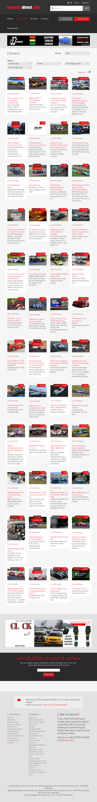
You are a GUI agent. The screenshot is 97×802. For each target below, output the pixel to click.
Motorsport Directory (37, 761)
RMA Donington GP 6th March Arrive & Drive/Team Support (80, 187)
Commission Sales (14, 729)
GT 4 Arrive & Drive (79, 589)
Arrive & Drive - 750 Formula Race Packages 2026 (15, 100)
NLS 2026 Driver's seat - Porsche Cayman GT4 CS (37, 495)
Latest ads (66, 19)
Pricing (34, 19)
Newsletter (12, 28)
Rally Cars (33, 724)
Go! (86, 8)
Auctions (32, 743)
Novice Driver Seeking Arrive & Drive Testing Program (58, 363)
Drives (31, 727)
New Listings (12, 722)
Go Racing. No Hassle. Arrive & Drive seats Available (58, 100)
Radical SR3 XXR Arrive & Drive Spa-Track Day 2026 (59, 495)
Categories (22, 19)
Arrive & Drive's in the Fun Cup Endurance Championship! (15, 276)
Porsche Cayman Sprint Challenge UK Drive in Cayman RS (36, 363)
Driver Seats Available (37, 274)
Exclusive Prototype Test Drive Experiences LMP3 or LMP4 (80, 232)
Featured (11, 720)
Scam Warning (13, 740)
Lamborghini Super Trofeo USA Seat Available (57, 232)
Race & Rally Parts (36, 720)
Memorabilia (34, 759)
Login (76, 3)
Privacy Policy (13, 731)
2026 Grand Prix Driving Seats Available (35, 100)
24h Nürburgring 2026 (37, 230)
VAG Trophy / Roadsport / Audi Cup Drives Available (79, 100)
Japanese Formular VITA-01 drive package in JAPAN (80, 363)
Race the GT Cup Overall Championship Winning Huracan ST (58, 145)
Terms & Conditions (15, 736)
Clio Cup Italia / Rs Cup (80, 143)
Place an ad (81, 19)
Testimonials (12, 733)
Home (10, 19)
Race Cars (33, 718)
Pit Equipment (35, 729)
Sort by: (58, 53)
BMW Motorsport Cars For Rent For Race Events (15, 495)
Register (85, 3)
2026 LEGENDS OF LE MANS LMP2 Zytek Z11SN (58, 448)
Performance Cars (36, 752)
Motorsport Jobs (35, 749)
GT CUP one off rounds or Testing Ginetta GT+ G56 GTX (37, 591)
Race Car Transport (36, 722)
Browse (10, 718)
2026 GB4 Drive (35, 185)
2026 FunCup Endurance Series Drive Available (57, 187)
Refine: (10, 61)
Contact (45, 19)
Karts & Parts (34, 740)
